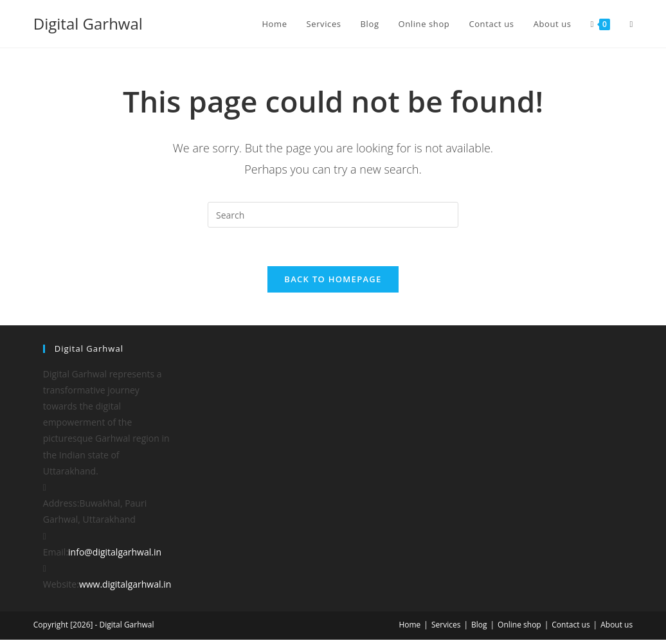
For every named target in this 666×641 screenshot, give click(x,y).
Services (445, 625)
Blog (479, 625)
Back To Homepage (332, 279)
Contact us (571, 625)
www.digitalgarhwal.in (125, 585)
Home (409, 625)
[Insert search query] (333, 215)
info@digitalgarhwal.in (114, 552)
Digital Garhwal (88, 23)
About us (616, 625)
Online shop (519, 625)
